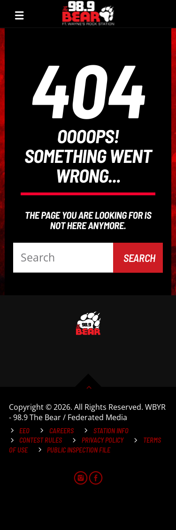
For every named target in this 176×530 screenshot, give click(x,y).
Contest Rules (40, 440)
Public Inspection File (78, 450)
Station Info (111, 431)
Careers (61, 431)
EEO (24, 431)
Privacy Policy (102, 440)
